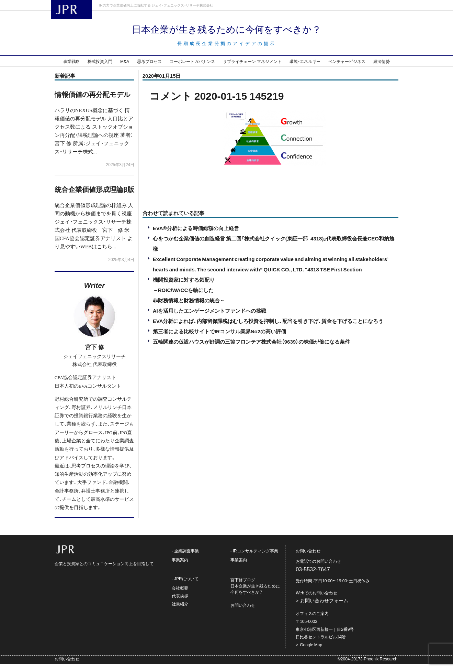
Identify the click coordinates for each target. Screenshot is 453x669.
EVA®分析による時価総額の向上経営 (196, 233)
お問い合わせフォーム (324, 605)
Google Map (311, 650)
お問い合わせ (242, 610)
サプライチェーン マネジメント (252, 66)
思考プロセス (149, 66)
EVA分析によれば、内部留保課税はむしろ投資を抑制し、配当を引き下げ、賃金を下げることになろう (268, 326)
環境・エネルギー (305, 66)
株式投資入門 (100, 66)
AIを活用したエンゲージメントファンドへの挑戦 (209, 316)
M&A (124, 66)
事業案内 (180, 565)
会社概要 (180, 593)
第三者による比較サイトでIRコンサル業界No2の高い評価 (219, 336)
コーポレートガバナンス (192, 66)
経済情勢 (381, 66)
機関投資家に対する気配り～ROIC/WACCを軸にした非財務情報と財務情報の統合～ (189, 295)
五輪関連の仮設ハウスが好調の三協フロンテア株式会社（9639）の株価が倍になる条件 (251, 346)
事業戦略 (71, 66)
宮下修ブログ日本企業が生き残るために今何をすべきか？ (255, 591)
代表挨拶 (180, 601)
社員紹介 (180, 609)
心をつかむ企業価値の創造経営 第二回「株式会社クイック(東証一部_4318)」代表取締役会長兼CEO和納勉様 (273, 249)
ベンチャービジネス (346, 66)
